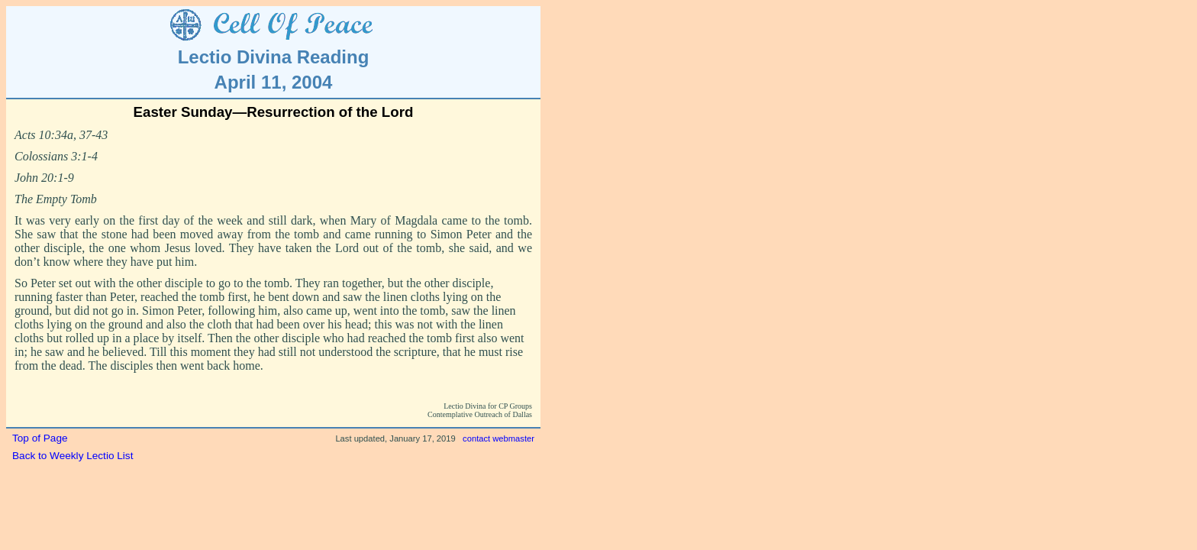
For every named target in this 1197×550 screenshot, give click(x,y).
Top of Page (40, 438)
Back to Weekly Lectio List (72, 455)
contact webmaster (498, 438)
